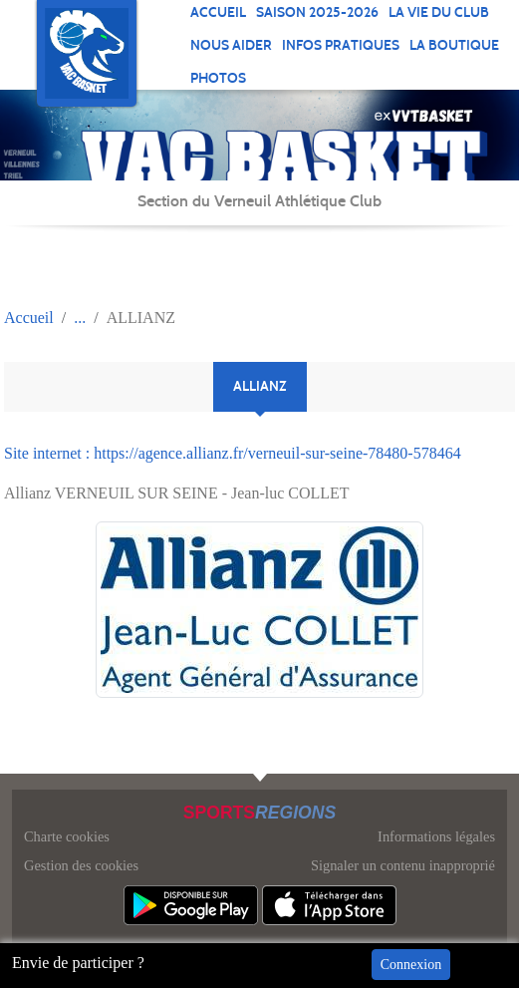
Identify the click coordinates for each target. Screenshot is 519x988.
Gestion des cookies (81, 865)
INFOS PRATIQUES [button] (340, 45)
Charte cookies (67, 836)
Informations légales (436, 836)
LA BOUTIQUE (454, 45)
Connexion (411, 964)
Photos (218, 78)
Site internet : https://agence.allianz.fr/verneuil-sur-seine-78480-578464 (232, 453)
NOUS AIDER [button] (231, 45)
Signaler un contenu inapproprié (403, 865)
